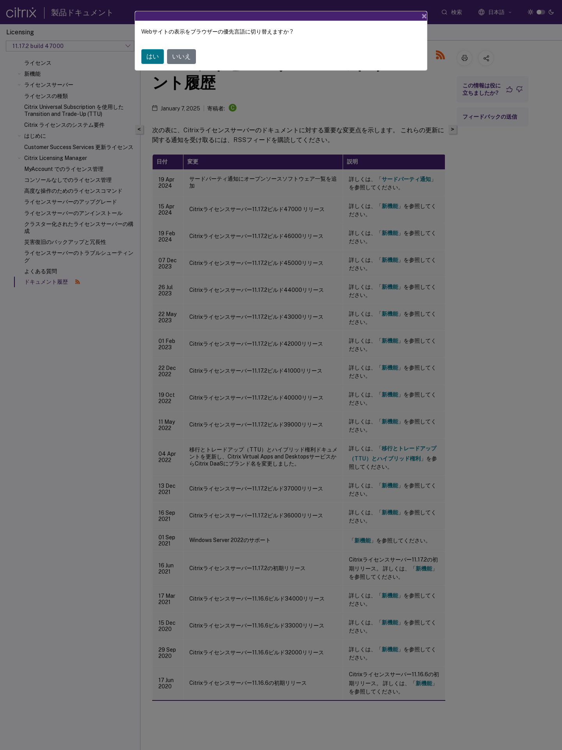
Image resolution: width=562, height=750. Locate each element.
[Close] (424, 16)
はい (152, 56)
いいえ (181, 56)
